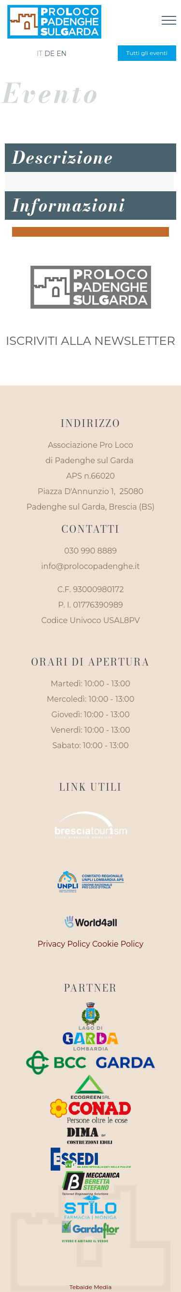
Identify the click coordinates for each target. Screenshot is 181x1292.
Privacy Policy (64, 944)
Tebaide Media (91, 1287)
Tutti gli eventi (146, 53)
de (49, 53)
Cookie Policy (117, 944)
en (61, 53)
